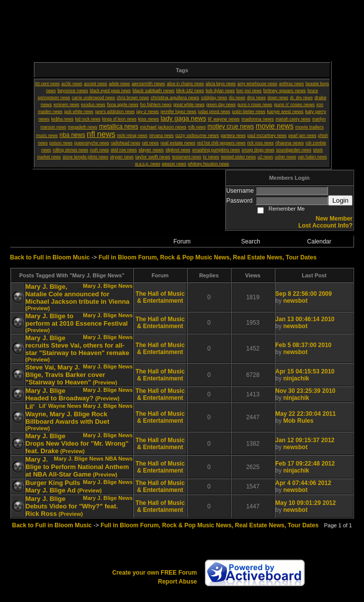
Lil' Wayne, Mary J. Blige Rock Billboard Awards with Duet (67, 414)
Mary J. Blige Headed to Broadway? (59, 394)
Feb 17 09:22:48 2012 (305, 463)
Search (250, 241)
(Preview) (37, 308)
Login (340, 200)
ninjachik (296, 378)
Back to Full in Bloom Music (50, 257)
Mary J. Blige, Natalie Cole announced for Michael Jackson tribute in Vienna (77, 294)
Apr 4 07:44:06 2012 (303, 483)
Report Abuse (177, 581)
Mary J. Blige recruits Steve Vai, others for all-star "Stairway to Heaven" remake (77, 345)
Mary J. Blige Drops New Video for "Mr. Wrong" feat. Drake (77, 443)
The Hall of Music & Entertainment (160, 297)
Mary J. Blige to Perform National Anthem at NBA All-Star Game (77, 467)
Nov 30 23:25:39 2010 (305, 390)
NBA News (119, 459)
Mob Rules (298, 420)
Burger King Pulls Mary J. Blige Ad (52, 486)
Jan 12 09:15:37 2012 (305, 440)
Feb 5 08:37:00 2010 (303, 345)
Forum (182, 241)
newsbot (295, 300)
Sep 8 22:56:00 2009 (303, 293)
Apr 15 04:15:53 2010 (305, 371)
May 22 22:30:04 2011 (305, 413)
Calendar (319, 241)
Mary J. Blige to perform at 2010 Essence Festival (76, 319)
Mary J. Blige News (108, 286)
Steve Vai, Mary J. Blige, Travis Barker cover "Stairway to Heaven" (65, 374)
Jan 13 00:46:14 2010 (305, 319)
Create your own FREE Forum (154, 572)
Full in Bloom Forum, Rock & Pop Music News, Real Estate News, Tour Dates (208, 257)
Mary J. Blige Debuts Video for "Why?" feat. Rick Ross (71, 506)
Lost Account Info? (325, 225)
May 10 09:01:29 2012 (305, 502)
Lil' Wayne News (60, 406)
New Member (334, 218)
